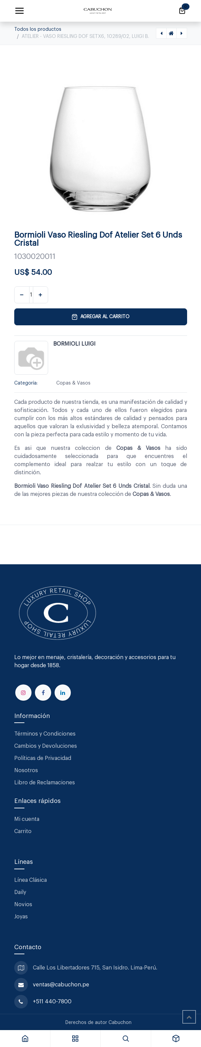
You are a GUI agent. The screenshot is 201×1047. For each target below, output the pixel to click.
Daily (20, 892)
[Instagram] (23, 692)
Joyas (21, 916)
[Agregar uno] (40, 295)
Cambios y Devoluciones (45, 746)
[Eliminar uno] (22, 295)
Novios (23, 904)
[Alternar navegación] (19, 11)
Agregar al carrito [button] (100, 317)
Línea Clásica (30, 880)
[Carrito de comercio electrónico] (182, 11)
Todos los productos (37, 29)
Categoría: (26, 383)
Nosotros (26, 770)
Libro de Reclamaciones (44, 782)
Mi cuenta (26, 819)
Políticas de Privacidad (42, 758)
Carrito (23, 831)
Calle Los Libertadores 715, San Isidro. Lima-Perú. (96, 967)
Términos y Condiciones (45, 734)
